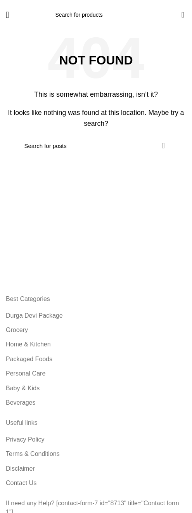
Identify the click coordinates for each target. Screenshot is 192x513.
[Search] (96, 15)
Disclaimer (20, 468)
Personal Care (25, 373)
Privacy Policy (25, 439)
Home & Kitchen (28, 344)
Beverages (21, 402)
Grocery (17, 330)
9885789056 (172, 3)
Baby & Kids (23, 388)
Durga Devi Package (34, 315)
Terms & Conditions (33, 453)
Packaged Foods (29, 359)
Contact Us (21, 483)
